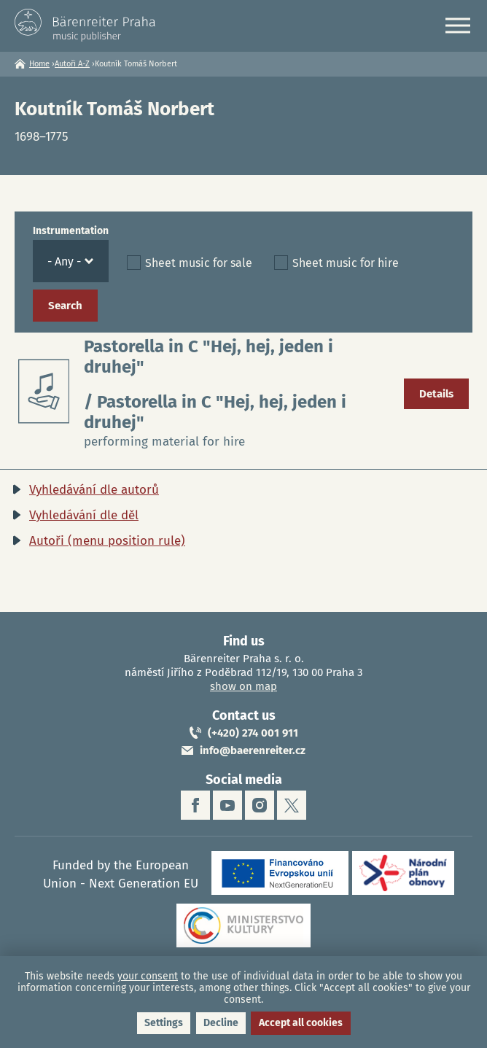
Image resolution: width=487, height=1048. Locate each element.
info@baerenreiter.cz (252, 750)
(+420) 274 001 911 (253, 733)
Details (436, 393)
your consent (147, 976)
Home (39, 64)
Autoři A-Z (72, 64)
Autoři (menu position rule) (107, 540)
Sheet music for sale (198, 263)
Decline (220, 1023)
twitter (291, 805)
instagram (259, 805)
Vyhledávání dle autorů (94, 489)
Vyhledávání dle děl (84, 515)
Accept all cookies (301, 1023)
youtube (227, 805)
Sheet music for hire (345, 263)
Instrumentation (71, 231)
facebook (195, 805)
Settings (163, 1023)
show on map (243, 686)
